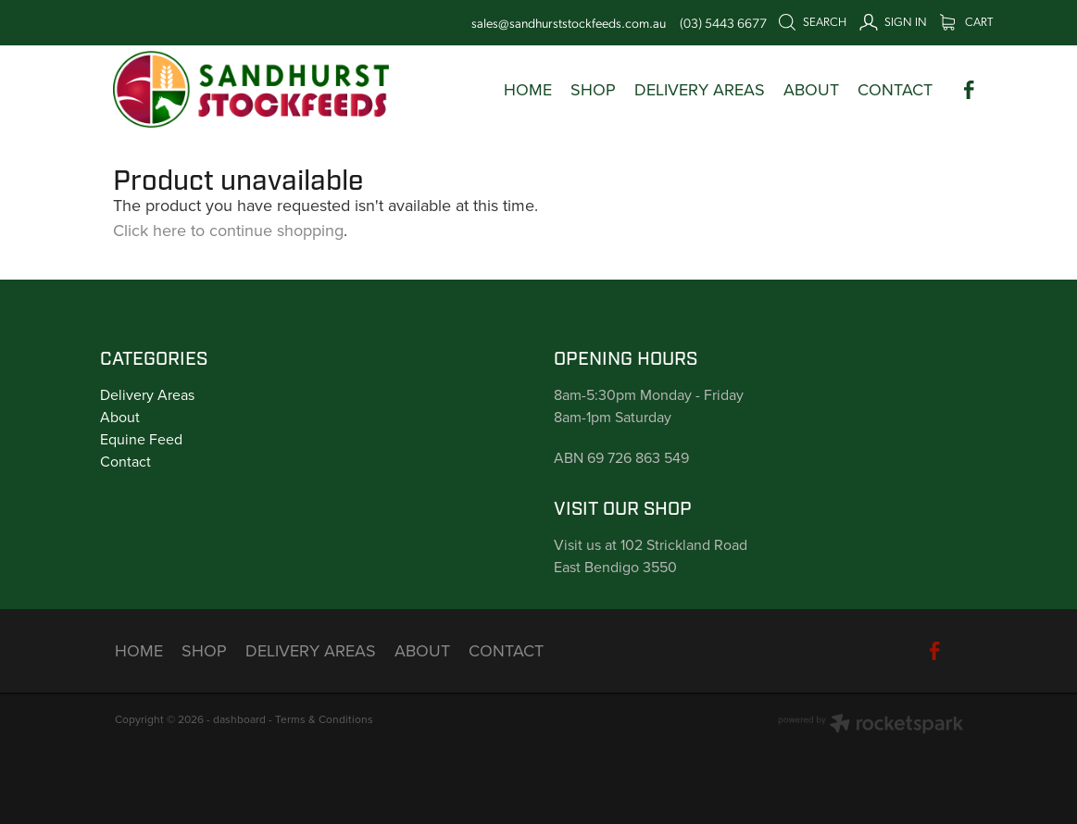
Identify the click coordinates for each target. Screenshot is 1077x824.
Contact (125, 461)
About (120, 416)
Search (812, 21)
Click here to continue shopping (228, 230)
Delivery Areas (147, 394)
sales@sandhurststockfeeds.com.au (568, 22)
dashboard (239, 719)
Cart (966, 21)
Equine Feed (141, 439)
